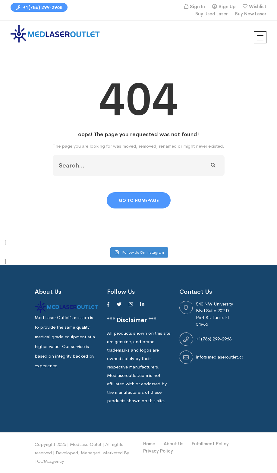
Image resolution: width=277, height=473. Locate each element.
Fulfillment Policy (210, 443)
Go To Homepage (139, 200)
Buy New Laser (250, 14)
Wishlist (257, 6)
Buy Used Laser (211, 14)
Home (149, 443)
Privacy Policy (158, 451)
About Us (173, 443)
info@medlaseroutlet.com (222, 357)
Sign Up (227, 6)
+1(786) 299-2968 (39, 7)
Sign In (197, 6)
